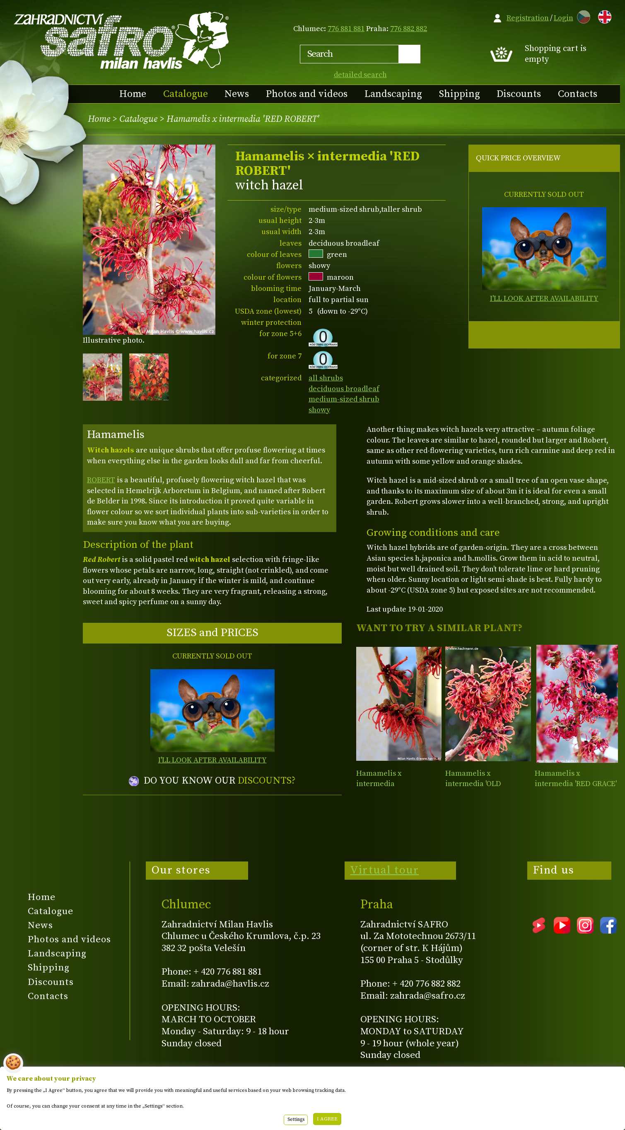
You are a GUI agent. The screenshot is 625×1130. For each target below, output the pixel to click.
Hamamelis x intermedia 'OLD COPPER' (473, 784)
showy (319, 410)
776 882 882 (408, 29)
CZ (581, 15)
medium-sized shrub (344, 399)
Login (563, 18)
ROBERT (101, 480)
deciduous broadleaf (344, 389)
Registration (528, 18)
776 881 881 (346, 29)
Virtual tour (384, 870)
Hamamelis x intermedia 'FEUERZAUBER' (383, 784)
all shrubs (326, 378)
